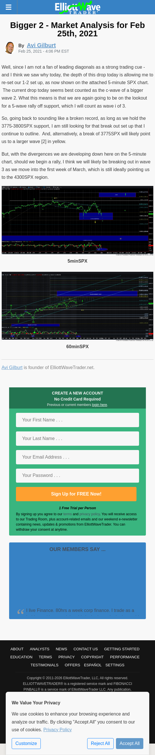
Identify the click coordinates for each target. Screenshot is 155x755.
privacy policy (89, 514)
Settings (115, 665)
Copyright (92, 657)
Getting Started (122, 649)
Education (21, 657)
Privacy (66, 657)
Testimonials (44, 665)
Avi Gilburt (12, 367)
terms (67, 514)
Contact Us (86, 649)
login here (99, 405)
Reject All (100, 743)
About (17, 649)
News (61, 649)
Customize (26, 743)
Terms (45, 657)
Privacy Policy (57, 729)
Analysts (40, 649)
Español (93, 665)
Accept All (130, 743)
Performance (125, 657)
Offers (72, 665)
